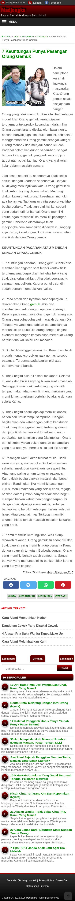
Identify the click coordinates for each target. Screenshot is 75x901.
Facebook (55, 2)
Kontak (37, 2)
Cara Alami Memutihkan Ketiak (24, 617)
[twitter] (28, 585)
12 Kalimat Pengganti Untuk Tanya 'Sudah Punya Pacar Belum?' (39, 722)
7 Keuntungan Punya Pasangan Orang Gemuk (34, 54)
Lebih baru (8, 658)
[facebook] (11, 585)
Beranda (37, 658)
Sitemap (44, 886)
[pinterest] (63, 585)
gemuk (35, 304)
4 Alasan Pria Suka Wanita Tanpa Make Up (32, 633)
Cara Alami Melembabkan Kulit (24, 641)
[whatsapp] (46, 585)
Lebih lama (66, 658)
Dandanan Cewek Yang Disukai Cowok (30, 625)
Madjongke (13, 10)
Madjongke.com (15, 2)
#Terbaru (61, 596)
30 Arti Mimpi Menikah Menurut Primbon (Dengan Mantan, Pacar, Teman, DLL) (38, 741)
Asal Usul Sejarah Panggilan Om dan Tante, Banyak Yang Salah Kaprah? (40, 759)
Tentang (22, 880)
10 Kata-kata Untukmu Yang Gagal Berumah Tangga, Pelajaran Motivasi (41, 777)
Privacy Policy (46, 880)
